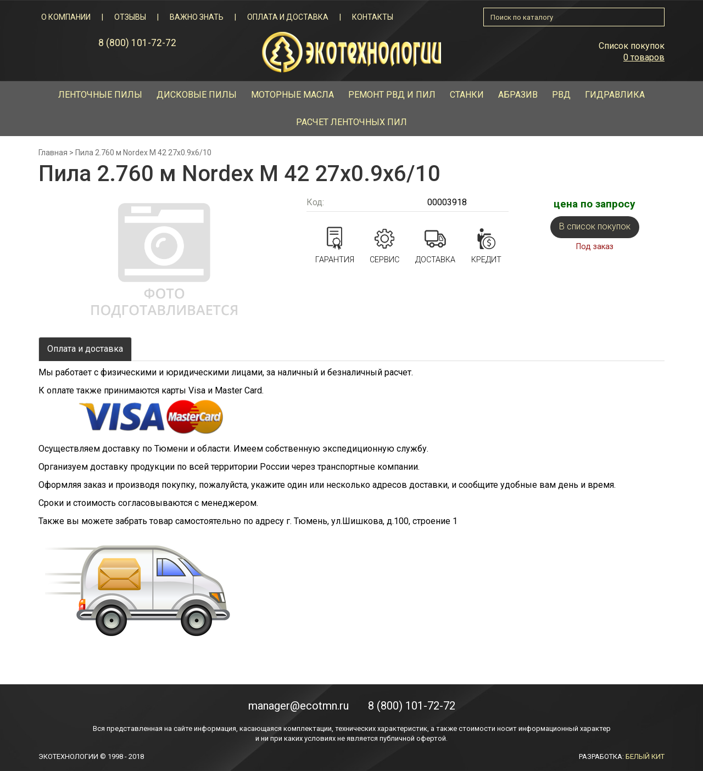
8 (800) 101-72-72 (137, 42)
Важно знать (197, 17)
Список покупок (632, 46)
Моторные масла (292, 94)
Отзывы (130, 17)
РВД (561, 94)
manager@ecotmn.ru (298, 705)
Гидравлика (615, 94)
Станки (467, 94)
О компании (66, 17)
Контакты (372, 17)
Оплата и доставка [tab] (85, 349)
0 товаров (644, 57)
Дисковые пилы (197, 94)
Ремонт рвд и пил (392, 94)
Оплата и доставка (287, 17)
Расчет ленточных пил (351, 122)
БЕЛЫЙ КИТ (645, 756)
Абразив (518, 94)
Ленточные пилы (100, 94)
